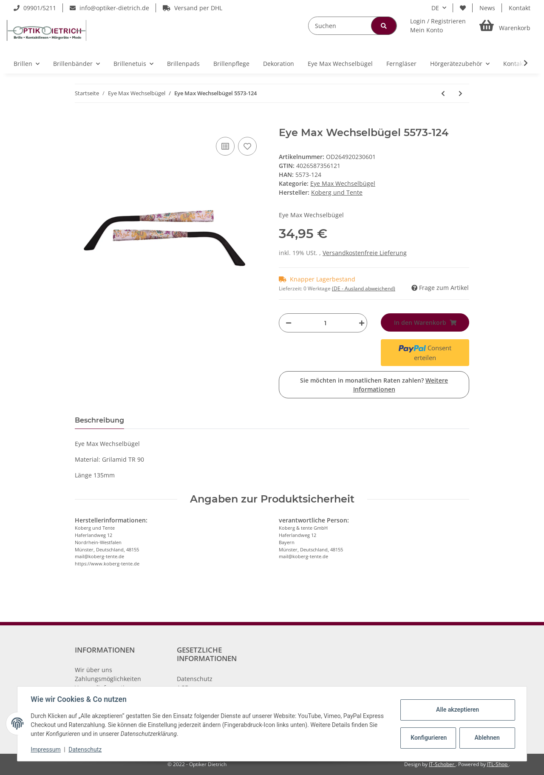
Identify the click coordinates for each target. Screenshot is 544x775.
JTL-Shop (498, 764)
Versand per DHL (192, 8)
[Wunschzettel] (463, 8)
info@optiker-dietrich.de (109, 8)
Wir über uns (93, 670)
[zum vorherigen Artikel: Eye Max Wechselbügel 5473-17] (443, 93)
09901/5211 (35, 8)
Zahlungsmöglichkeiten (108, 679)
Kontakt (519, 8)
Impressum (46, 749)
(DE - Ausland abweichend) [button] (363, 288)
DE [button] (435, 8)
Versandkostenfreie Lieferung (365, 253)
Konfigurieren (429, 737)
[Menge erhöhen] (359, 323)
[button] (438, 25)
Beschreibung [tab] (99, 420)
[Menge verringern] (288, 323)
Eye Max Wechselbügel (342, 183)
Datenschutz (194, 679)
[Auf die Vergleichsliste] (225, 146)
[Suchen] (352, 26)
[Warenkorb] (505, 26)
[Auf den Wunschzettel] (247, 146)
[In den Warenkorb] (81, 122)
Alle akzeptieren (457, 709)
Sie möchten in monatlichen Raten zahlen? (374, 384)
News (487, 8)
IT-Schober (442, 764)
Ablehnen (486, 737)
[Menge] (325, 323)
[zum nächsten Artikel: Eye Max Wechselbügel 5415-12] (460, 93)
